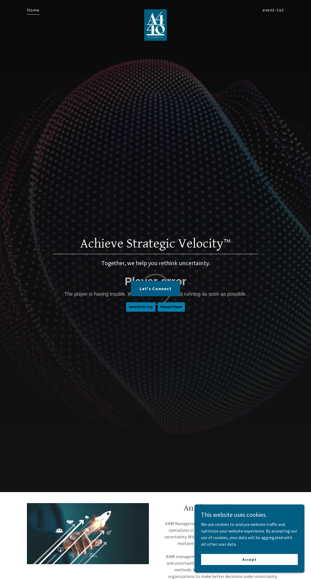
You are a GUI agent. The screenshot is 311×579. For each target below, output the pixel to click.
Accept (249, 559)
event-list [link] (273, 10)
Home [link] (33, 10)
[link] (155, 9)
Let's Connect (155, 288)
